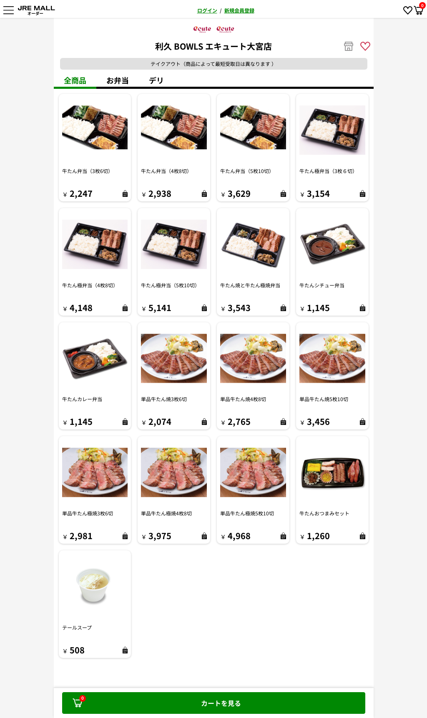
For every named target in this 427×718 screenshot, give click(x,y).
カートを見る (157, 701)
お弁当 (117, 80)
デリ (156, 80)
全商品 (75, 80)
